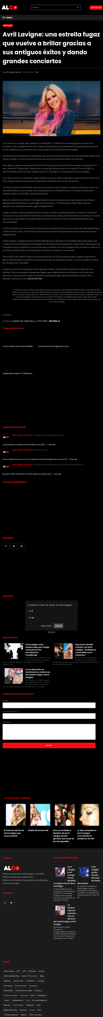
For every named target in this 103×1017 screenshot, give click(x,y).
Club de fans (18, 953)
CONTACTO (96, 8)
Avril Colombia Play (11, 949)
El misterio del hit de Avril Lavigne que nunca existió (14, 806)
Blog (42, 949)
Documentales (21, 958)
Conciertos (30, 953)
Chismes (7, 953)
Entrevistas (8, 963)
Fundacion (42, 968)
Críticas (7, 25)
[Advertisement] (25, 545)
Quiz (38, 978)
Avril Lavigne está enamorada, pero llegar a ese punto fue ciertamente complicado (37, 622)
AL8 (24, 944)
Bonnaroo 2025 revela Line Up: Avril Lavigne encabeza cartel (27, 447)
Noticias (7, 978)
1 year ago (51, 417)
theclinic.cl (54, 321)
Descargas (8, 958)
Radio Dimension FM (38, 803)
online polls (51, 605)
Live (27, 973)
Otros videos (18, 978)
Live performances (39, 973)
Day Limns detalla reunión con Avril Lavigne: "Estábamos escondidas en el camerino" (85, 622)
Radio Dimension (10, 983)
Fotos (32, 968)
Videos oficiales (35, 987)
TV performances (11, 987)
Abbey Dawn (9, 944)
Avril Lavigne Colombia (13, 72)
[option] (15, 793)
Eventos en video (11, 968)
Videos (23, 987)
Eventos (38, 963)
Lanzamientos (17, 973)
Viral (5, 992)
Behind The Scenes (30, 949)
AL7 (18, 944)
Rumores (23, 983)
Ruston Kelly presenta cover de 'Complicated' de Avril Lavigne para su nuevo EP (35, 432)
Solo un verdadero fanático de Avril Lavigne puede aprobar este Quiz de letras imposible (63, 809)
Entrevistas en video (24, 963)
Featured (24, 968)
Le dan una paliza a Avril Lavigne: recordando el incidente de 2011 (86, 807)
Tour (39, 983)
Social (32, 983)
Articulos (32, 944)
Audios (41, 944)
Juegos (7, 973)
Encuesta (33, 958)
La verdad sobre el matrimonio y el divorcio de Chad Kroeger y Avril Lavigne (37, 646)
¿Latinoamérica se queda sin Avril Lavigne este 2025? (24, 417)
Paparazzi (30, 978)
